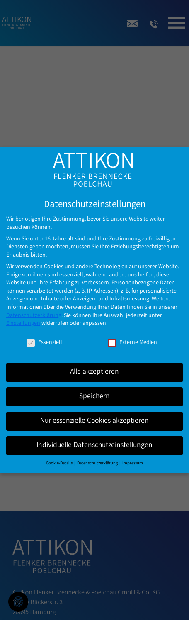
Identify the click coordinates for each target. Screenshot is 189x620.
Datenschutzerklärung (33, 309)
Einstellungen (23, 317)
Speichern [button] (94, 390)
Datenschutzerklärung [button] (98, 457)
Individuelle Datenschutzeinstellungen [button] (94, 439)
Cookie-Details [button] (59, 457)
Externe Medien (132, 336)
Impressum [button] (132, 457)
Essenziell (44, 336)
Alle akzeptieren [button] (94, 365)
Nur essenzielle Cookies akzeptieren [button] (94, 414)
